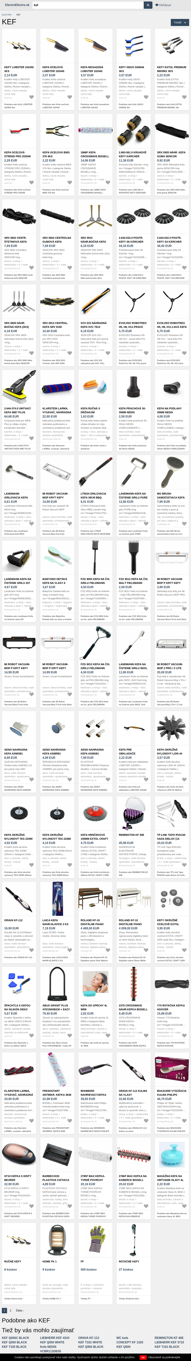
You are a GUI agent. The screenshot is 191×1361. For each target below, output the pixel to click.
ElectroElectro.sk (17, 4)
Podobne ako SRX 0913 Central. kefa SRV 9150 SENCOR (53, 363)
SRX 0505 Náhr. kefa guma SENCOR (171, 154)
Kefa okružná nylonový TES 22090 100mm (18, 838)
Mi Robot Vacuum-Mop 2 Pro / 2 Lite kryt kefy (170, 668)
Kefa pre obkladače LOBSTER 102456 (130, 753)
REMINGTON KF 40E (131, 834)
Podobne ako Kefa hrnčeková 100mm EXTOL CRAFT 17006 (95, 873)
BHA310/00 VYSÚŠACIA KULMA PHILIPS (171, 1092)
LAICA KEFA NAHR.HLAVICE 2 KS (55, 922)
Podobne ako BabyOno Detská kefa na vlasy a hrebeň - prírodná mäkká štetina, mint (57, 619)
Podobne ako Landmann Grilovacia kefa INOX (16, 532)
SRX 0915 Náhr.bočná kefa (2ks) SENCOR (93, 241)
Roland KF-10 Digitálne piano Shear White (130, 924)
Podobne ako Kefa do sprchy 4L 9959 (95, 1044)
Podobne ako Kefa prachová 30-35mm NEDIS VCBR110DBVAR (132, 448)
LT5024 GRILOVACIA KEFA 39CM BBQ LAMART (93, 497)
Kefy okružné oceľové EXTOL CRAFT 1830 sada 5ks (171, 924)
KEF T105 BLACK (14, 1346)
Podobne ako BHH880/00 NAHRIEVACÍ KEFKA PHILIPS (95, 1129)
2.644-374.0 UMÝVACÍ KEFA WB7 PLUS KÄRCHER (17, 412)
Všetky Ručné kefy (13, 1299)
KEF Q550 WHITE (52, 1342)
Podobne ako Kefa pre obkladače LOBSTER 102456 (132, 788)
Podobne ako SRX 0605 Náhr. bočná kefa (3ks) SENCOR (18, 362)
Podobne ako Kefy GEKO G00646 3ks (131, 106)
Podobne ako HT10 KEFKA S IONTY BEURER (18, 1215)
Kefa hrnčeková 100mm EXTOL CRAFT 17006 (94, 838)
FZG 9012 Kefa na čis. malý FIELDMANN (133, 581)
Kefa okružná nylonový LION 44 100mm (169, 753)
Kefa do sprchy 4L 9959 (94, 1007)
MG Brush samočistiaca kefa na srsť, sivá (171, 497)
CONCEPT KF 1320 (129, 1342)
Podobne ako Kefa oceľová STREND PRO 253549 (17, 191)
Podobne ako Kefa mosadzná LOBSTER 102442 (95, 106)
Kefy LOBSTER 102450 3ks (19, 69)
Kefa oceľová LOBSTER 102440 (53, 69)
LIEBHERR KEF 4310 (54, 1337)
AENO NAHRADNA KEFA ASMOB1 (15, 751)
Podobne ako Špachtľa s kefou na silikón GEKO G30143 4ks (16, 1046)
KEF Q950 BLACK (90, 1346)
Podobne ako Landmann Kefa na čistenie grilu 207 (18, 617)
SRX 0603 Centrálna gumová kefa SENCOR (56, 241)
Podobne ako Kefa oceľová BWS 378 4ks (55, 191)
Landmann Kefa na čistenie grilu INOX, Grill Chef (133, 668)
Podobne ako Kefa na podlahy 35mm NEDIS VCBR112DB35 (171, 447)
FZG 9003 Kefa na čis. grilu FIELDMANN (95, 581)
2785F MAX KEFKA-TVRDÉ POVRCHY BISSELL (93, 1180)
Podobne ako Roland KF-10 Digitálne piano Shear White (132, 959)
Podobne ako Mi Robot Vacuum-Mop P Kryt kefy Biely (171, 617)
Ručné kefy (12, 1261)
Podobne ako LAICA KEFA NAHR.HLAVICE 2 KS (55, 959)
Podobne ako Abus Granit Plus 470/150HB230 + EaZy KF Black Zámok (57, 1046)
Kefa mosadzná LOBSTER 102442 (92, 69)
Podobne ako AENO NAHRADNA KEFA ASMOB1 (17, 788)
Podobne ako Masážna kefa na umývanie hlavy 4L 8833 (172, 1215)
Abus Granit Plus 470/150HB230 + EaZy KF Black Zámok (56, 1009)
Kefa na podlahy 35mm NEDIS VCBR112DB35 (169, 412)
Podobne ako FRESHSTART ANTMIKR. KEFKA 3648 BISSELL (55, 1131)
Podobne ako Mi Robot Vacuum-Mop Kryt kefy (53, 532)
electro (6, 15)
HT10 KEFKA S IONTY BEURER (17, 1178)
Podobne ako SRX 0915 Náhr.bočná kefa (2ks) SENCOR (92, 278)
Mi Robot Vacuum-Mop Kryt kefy (55, 495)
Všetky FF (85, 1299)
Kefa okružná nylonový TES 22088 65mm (56, 838)
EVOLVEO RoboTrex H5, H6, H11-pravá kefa (133, 327)
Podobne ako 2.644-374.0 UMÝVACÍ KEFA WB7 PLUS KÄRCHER (17, 448)
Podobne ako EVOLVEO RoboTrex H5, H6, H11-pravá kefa (132, 363)
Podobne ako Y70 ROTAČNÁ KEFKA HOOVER (171, 1044)
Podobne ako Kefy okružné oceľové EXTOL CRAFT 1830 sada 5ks (171, 960)
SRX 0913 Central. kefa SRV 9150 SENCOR (55, 327)
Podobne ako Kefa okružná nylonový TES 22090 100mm (18, 873)
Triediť (178, 22)
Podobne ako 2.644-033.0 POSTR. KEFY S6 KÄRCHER (132, 276)
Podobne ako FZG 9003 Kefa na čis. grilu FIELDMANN (94, 617)
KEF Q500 (123, 1346)
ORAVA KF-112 (13, 920)
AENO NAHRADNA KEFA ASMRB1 (54, 751)
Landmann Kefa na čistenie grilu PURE (133, 495)
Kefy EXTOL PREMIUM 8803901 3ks (171, 69)
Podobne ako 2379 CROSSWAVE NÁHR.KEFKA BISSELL (132, 1046)
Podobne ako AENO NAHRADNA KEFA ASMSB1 (94, 788)
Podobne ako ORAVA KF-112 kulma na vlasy (133, 1129)
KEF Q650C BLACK (15, 1337)
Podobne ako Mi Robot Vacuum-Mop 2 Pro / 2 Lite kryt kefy (169, 704)
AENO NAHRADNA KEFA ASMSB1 (92, 751)
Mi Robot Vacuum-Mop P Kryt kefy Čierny (17, 668)
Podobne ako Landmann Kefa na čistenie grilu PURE (133, 532)
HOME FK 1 (49, 1261)
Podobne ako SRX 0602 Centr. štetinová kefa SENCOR (18, 276)
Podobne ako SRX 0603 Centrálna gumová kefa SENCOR (53, 278)
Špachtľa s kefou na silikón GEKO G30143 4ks (17, 1009)
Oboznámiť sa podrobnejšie (164, 1357)
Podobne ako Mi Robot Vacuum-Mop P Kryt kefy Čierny (16, 704)
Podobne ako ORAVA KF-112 (18, 957)
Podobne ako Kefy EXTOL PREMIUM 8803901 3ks (169, 106)
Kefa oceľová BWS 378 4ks (56, 154)
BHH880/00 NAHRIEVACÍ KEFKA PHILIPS (93, 1094)
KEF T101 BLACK (167, 1346)
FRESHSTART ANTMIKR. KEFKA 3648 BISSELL (56, 1094)
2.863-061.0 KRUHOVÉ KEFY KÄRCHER (132, 154)
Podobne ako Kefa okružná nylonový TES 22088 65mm (55, 873)
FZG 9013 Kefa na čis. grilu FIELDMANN (95, 666)
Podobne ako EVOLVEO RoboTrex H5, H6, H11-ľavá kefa (170, 363)
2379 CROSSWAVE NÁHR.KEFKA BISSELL (133, 1007)
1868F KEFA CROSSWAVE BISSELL (95, 154)
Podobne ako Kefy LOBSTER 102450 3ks (18, 106)
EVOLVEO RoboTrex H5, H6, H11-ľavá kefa (172, 325)
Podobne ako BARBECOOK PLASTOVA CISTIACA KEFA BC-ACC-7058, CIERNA (55, 1216)
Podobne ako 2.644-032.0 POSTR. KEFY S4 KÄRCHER (171, 276)
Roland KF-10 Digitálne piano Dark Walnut (92, 924)
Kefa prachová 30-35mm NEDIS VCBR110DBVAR (132, 412)
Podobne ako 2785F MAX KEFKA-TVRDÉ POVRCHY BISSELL (93, 1216)
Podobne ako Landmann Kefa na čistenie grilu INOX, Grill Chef (133, 704)
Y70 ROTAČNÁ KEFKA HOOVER (171, 1007)
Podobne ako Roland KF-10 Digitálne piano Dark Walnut (94, 959)
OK (143, 1357)
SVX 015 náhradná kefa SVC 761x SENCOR (94, 327)
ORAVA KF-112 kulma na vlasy (133, 1092)
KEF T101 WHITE (90, 1342)
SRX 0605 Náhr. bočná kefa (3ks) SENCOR (16, 327)
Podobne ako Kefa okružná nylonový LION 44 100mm (170, 788)
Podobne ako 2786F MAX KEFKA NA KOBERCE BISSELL (131, 1216)
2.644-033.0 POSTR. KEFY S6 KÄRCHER (131, 239)
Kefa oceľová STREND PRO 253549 (17, 154)
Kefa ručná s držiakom (90, 410)
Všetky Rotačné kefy (129, 1299)
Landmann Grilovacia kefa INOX (16, 497)
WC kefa (122, 1337)
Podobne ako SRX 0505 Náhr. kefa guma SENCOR (171, 191)
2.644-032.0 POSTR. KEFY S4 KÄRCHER (169, 239)
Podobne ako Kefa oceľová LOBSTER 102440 (55, 106)
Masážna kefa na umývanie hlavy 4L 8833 (170, 1180)
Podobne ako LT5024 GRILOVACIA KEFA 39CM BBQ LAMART (95, 534)
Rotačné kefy (129, 1261)
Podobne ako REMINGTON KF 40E (133, 873)
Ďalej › (20, 1310)
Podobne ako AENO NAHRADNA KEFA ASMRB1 (55, 788)
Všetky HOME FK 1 (51, 1299)
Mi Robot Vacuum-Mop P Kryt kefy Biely (170, 583)
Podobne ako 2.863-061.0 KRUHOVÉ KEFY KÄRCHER (132, 191)
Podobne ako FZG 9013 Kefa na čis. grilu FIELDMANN (94, 703)
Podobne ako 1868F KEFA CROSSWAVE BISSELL (93, 191)
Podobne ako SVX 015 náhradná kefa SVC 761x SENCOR (92, 363)
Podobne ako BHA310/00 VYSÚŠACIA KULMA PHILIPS (171, 1129)
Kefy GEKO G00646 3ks (131, 69)
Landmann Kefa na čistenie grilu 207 (17, 581)
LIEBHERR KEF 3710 (169, 1342)
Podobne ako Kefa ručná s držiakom (93, 447)
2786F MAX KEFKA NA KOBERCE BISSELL (133, 1178)
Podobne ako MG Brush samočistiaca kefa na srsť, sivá (170, 534)
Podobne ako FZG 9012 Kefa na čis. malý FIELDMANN (132, 617)
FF (82, 1261)
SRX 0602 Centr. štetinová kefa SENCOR (15, 241)
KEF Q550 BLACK (14, 1342)
